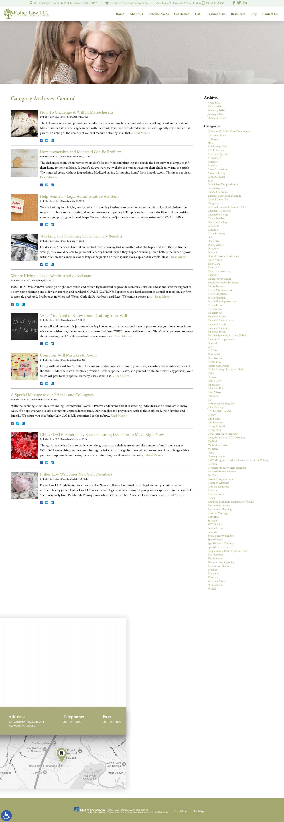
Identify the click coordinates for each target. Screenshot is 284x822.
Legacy (212, 415)
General (212, 343)
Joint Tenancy (215, 407)
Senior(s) (213, 532)
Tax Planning (215, 555)
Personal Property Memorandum (227, 468)
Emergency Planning (219, 279)
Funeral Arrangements (221, 339)
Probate (212, 490)
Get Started (182, 14)
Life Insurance (216, 422)
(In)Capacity (215, 139)
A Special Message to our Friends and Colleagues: (52, 395)
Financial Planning (218, 328)
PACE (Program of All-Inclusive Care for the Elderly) (238, 460)
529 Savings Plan (217, 146)
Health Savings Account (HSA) (225, 369)
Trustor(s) (213, 577)
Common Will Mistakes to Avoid (68, 355)
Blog (254, 14)
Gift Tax (212, 350)
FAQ (198, 14)
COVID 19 (214, 226)
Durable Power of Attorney (223, 256)
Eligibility (213, 275)
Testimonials (216, 14)
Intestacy (213, 396)
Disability (213, 249)
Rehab (211, 498)
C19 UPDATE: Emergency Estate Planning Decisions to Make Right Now (102, 434)
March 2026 (215, 106)
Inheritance (214, 385)
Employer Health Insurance (223, 283)
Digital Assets (216, 245)
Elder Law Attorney (219, 271)
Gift (210, 347)
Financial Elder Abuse (220, 320)
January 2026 (215, 114)
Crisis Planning (216, 233)
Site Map (198, 811)
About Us (136, 14)
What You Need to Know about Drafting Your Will (83, 315)
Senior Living (215, 528)
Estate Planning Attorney (222, 301)
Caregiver (213, 203)
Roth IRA (213, 517)
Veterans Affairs (217, 581)
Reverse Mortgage (218, 513)
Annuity (212, 165)
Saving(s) (213, 521)
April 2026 (214, 103)
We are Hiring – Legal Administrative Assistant (51, 276)
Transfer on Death (218, 566)
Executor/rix (215, 309)
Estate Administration (220, 290)
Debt (210, 237)
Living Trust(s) (216, 426)
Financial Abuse (217, 317)
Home (120, 14)
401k (210, 143)
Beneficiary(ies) (216, 188)
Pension (212, 464)
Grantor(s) (214, 354)
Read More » (141, 133)
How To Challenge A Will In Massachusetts (76, 112)
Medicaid (213, 441)
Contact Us (270, 14)
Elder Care (214, 264)
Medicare (213, 449)
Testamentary (216, 558)
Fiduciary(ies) (215, 313)
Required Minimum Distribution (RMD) (231, 502)
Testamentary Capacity (221, 562)
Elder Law (214, 267)
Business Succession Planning (224, 196)
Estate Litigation (217, 294)
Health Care (215, 362)
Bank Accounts (216, 177)
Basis (211, 181)
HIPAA (212, 377)
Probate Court (216, 494)
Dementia (213, 241)
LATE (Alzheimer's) (219, 411)
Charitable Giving (218, 215)
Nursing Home (216, 456)
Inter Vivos (214, 392)
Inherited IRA (216, 388)
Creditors (213, 230)
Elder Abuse (215, 260)
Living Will (214, 430)
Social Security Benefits (221, 536)
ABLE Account (216, 150)
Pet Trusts (214, 475)
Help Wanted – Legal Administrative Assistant (79, 196)
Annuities (213, 162)
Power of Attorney (218, 483)
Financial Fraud (217, 324)
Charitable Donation (219, 211)
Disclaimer (181, 811)
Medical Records (217, 445)
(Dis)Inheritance (217, 135)
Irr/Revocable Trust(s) (221, 404)
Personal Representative (222, 472)
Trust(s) (212, 570)
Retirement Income (219, 505)
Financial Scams (217, 332)
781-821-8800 (215, 3)
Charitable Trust (217, 218)
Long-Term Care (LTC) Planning (226, 438)
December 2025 (217, 118)
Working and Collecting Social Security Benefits (81, 236)
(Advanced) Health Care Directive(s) (229, 131)
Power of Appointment (221, 479)
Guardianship (215, 358)
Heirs (211, 373)
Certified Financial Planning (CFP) (227, 207)
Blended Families (218, 192)
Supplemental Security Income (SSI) (228, 551)
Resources (238, 14)
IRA (210, 400)
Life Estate (214, 419)
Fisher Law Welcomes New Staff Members (76, 474)
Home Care (214, 381)
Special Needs (216, 539)
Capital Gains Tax (218, 200)
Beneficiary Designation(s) (223, 184)
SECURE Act (215, 524)
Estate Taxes (215, 305)
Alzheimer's (214, 158)
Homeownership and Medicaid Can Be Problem (81, 152)
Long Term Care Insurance (223, 434)
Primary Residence (218, 487)
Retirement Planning (220, 509)
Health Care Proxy (218, 366)
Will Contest (215, 585)
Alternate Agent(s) (218, 154)
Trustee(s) (213, 573)
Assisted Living (216, 173)
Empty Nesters (216, 286)
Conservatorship (217, 222)
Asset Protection (217, 169)
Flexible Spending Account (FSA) (227, 335)
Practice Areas (158, 14)
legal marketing (134, 812)
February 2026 (216, 110)
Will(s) (212, 589)
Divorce (212, 252)
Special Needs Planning (221, 543)
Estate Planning (217, 298)
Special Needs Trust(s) (220, 547)
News (211, 453)
